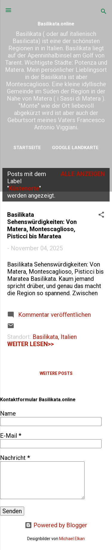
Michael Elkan (72, 538)
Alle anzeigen (83, 174)
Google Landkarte (75, 147)
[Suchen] (103, 12)
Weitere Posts (56, 373)
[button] (101, 215)
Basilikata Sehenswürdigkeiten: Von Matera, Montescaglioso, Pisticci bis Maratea (42, 225)
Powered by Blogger (56, 525)
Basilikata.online (56, 24)
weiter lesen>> (30, 344)
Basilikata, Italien (55, 336)
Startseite (27, 147)
